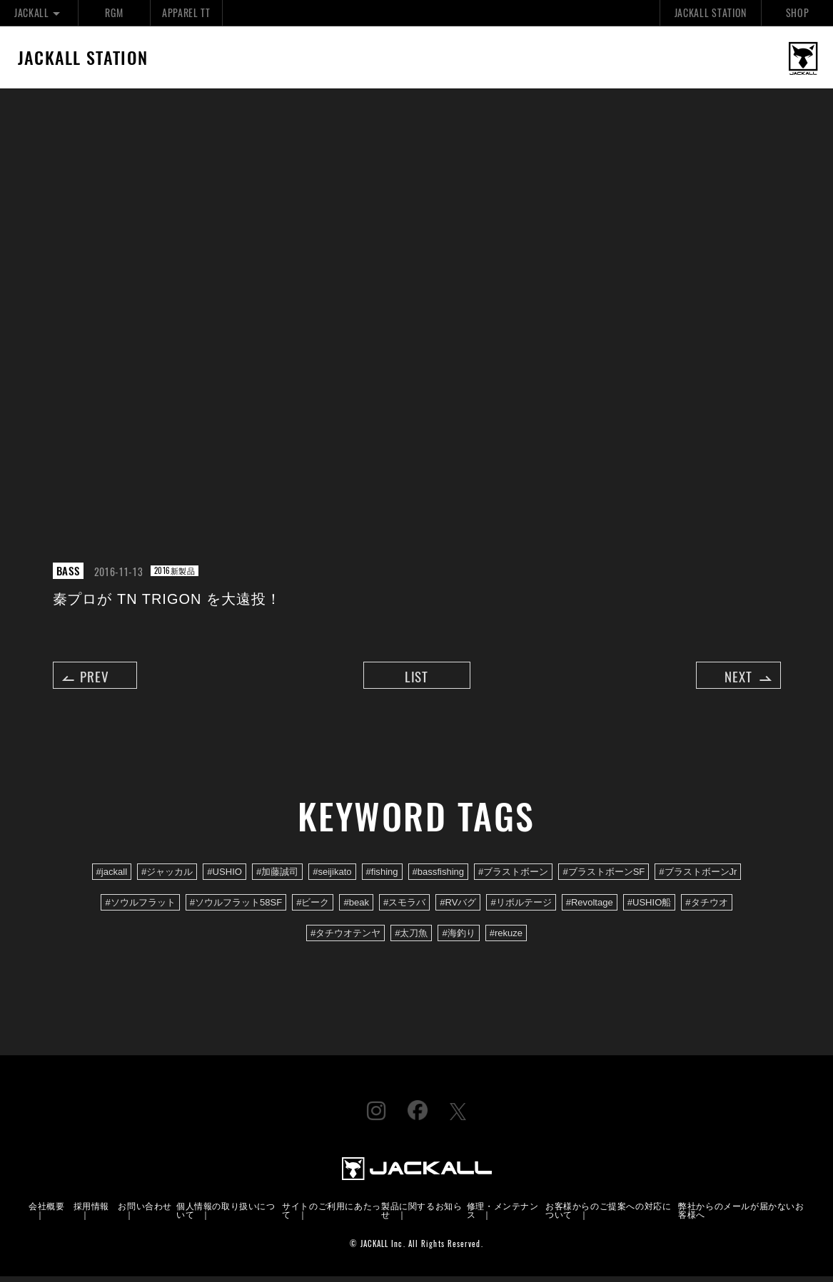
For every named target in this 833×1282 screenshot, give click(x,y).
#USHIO (224, 877)
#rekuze (506, 938)
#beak (356, 908)
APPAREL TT (186, 12)
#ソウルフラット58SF (236, 908)
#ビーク (312, 908)
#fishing (382, 877)
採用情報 (91, 1211)
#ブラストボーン (513, 877)
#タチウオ (706, 908)
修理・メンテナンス (503, 1215)
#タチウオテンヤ (345, 938)
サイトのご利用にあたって (331, 1215)
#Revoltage (589, 908)
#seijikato (332, 877)
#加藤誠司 (277, 877)
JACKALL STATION (711, 12)
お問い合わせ (145, 1211)
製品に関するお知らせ (421, 1215)
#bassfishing (439, 877)
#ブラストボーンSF (603, 877)
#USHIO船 (649, 908)
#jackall (112, 877)
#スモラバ (404, 908)
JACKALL (39, 12)
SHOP (797, 12)
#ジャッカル (167, 877)
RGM (114, 12)
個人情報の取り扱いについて (226, 1215)
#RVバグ (458, 908)
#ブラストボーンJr (698, 877)
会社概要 (46, 1211)
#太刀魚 (411, 938)
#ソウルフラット (140, 908)
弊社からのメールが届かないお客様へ (741, 1215)
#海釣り (458, 938)
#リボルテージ (520, 908)
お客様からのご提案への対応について (608, 1215)
